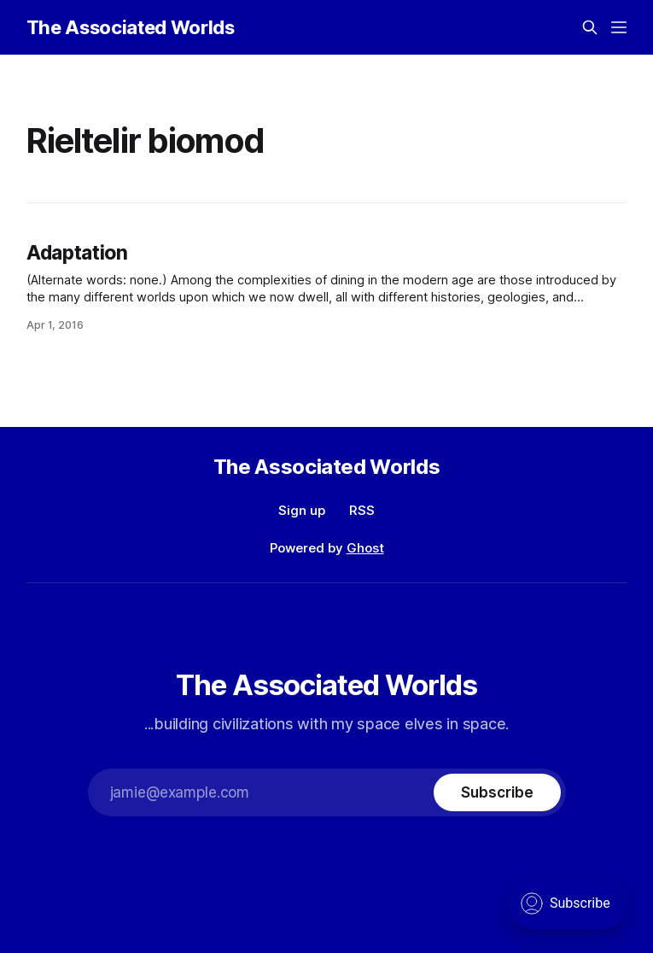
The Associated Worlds (130, 27)
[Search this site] (589, 27)
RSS (362, 510)
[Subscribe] (497, 792)
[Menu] (619, 27)
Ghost (365, 548)
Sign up (301, 510)
